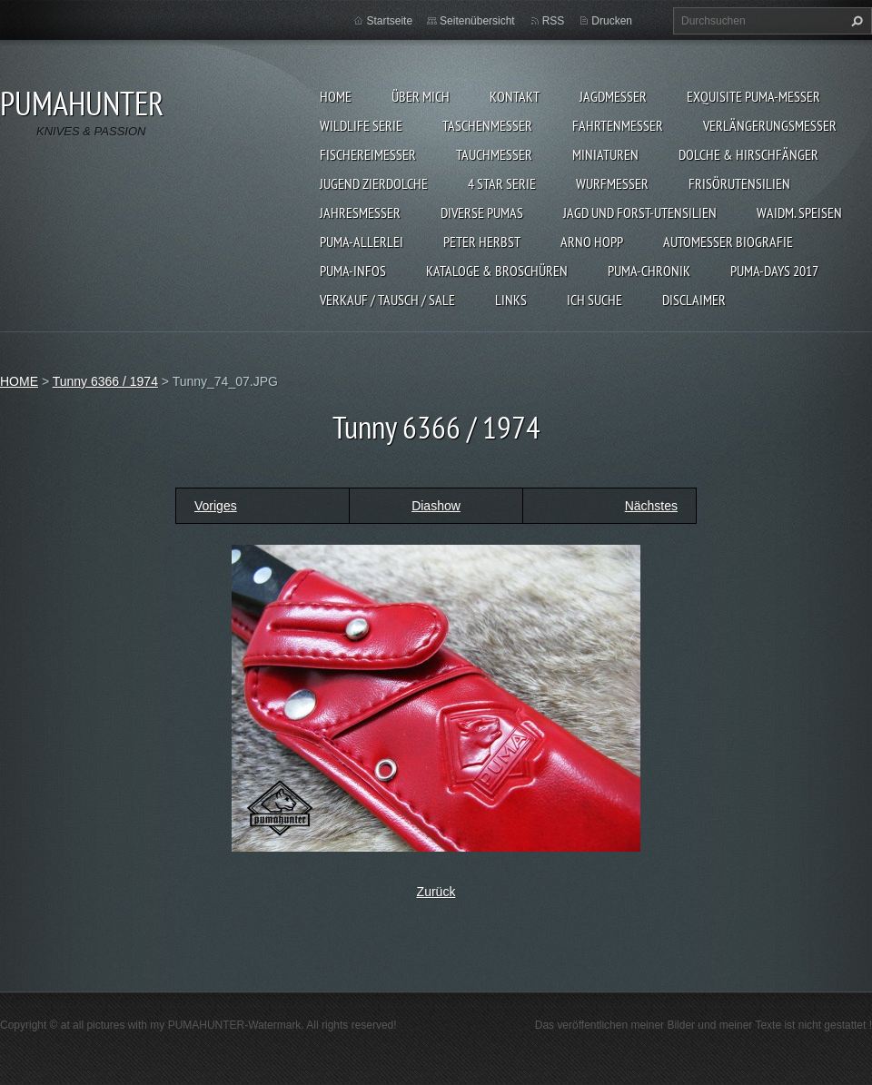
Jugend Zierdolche (374, 183)
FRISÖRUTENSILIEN (739, 183)
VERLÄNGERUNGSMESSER (770, 125)
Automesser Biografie (728, 241)
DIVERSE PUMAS (482, 212)
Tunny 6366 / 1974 (105, 381)
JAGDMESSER (613, 96)
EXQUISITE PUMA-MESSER (753, 96)
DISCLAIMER (694, 300)
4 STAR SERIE (502, 183)
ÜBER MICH (420, 96)
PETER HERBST (481, 241)
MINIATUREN (605, 154)
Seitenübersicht (477, 21)
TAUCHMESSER (494, 154)
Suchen (854, 21)
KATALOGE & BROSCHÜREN (497, 270)
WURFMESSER (612, 183)
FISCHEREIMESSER (368, 154)
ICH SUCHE (594, 300)
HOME (336, 96)
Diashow (436, 505)
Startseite (389, 21)
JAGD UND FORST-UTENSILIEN (640, 212)
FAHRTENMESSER (617, 125)
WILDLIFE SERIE (361, 125)
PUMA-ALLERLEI (361, 241)
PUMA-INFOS (353, 270)
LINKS (511, 300)
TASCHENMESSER (487, 125)
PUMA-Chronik (649, 270)
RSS (553, 21)
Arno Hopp (591, 241)
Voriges (215, 505)
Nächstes (651, 505)
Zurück (436, 891)
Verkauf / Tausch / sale (387, 300)
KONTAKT (515, 96)
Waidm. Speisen (799, 212)
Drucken (611, 21)
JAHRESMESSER (360, 212)
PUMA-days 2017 (774, 270)
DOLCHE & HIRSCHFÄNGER (748, 154)
